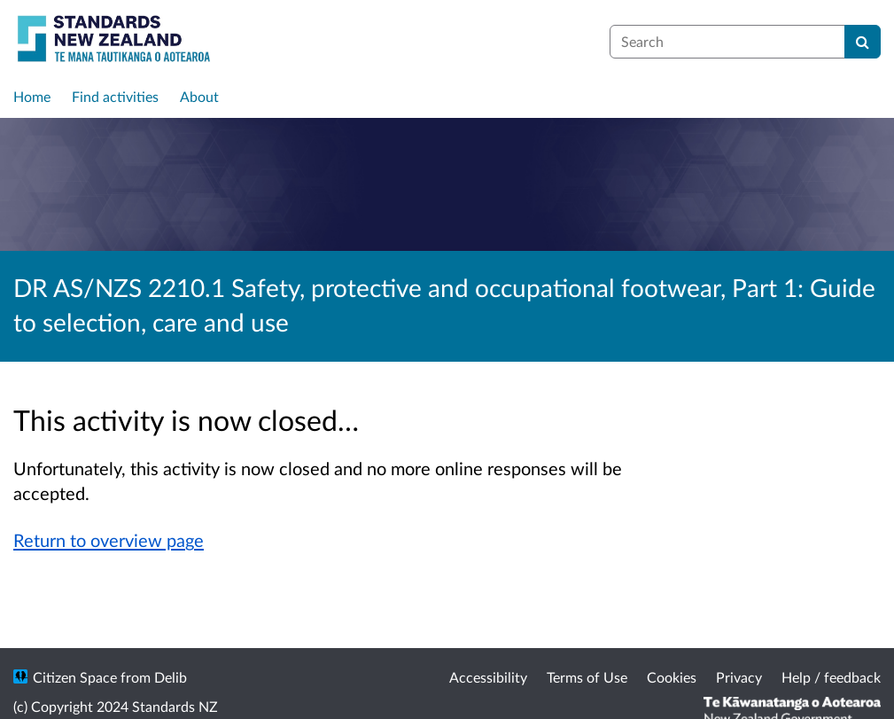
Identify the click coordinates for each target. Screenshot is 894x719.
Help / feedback (831, 676)
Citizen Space (75, 676)
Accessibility (488, 676)
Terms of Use (587, 676)
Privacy (739, 676)
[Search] (862, 42)
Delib (170, 676)
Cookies (671, 676)
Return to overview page (108, 540)
